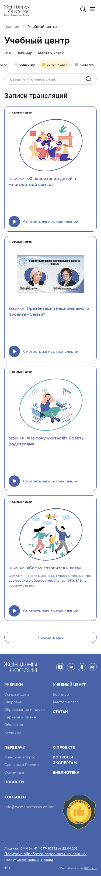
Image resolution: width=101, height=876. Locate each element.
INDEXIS (90, 868)
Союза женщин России (35, 860)
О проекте (64, 747)
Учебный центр (69, 684)
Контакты (15, 797)
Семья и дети (57, 64)
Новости (14, 782)
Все (7, 53)
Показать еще (51, 637)
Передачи (15, 747)
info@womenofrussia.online (29, 806)
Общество (27, 64)
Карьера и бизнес (21, 717)
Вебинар (24, 53)
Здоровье (13, 702)
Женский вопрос (20, 757)
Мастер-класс (51, 53)
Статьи (60, 711)
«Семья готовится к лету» (54, 567)
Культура (87, 64)
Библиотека (66, 772)
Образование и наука (24, 709)
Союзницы (14, 772)
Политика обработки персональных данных (45, 853)
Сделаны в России (21, 764)
